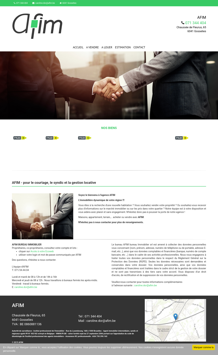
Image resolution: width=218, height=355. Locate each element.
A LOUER (107, 47)
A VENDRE (92, 47)
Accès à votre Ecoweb (42, 251)
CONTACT (139, 47)
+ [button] (149, 303)
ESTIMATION (123, 47)
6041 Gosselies (70, 3)
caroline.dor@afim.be (45, 3)
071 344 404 (21, 3)
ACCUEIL (78, 47)
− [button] (149, 308)
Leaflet (202, 340)
